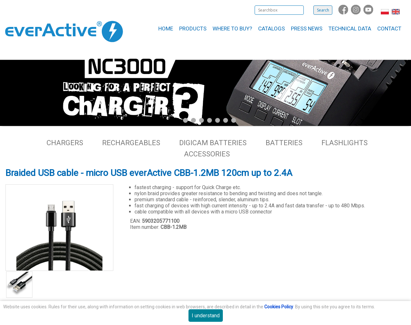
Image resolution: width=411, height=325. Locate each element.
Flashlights (344, 143)
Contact (389, 28)
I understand (206, 315)
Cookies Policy (278, 306)
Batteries (284, 143)
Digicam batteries (213, 143)
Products (192, 28)
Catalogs (271, 28)
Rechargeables (131, 143)
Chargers (65, 143)
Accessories (207, 154)
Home (165, 28)
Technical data (349, 28)
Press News (306, 28)
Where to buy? (232, 28)
